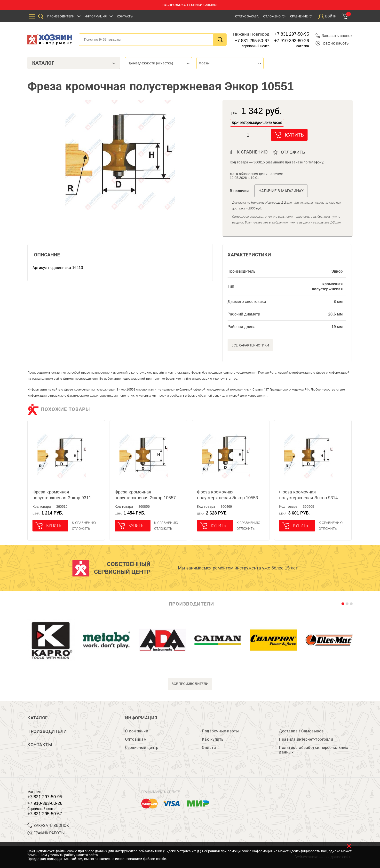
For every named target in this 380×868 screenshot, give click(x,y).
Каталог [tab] (73, 63)
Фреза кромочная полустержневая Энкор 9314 (308, 495)
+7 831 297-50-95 (292, 34)
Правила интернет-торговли (306, 739)
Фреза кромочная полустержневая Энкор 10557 (145, 495)
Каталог (37, 717)
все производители (190, 684)
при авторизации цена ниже (257, 123)
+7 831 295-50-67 (252, 40)
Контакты (125, 16)
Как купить (212, 739)
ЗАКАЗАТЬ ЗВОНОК (48, 825)
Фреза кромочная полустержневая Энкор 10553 (227, 495)
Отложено (274, 16)
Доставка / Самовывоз (301, 731)
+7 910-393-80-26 (291, 40)
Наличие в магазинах (281, 191)
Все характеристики (250, 345)
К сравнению (84, 523)
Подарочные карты (220, 731)
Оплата (209, 747)
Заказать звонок (334, 35)
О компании (136, 731)
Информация (96, 16)
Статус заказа (247, 16)
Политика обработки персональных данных (313, 749)
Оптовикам (136, 739)
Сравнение (301, 16)
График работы (332, 43)
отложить (293, 152)
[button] (260, 135)
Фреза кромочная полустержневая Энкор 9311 (61, 495)
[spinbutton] (248, 135)
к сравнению (252, 152)
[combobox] (158, 63)
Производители (60, 16)
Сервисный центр (141, 747)
